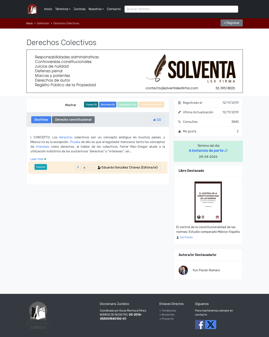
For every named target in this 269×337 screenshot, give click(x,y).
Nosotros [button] (95, 9)
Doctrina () (108, 104)
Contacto (114, 9)
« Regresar (232, 23)
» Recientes (167, 314)
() (157, 119)
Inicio (48, 9)
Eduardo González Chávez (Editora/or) (127, 167)
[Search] (181, 9)
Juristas (80, 9)
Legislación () (127, 104)
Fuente (40, 167)
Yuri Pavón (186, 237)
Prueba (75, 142)
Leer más (38, 159)
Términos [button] (61, 9)
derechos (66, 137)
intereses (42, 146)
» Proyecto (166, 318)
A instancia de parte (208, 150)
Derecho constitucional (73, 119)
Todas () (91, 104)
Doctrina (41, 119)
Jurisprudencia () (151, 104)
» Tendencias (167, 310)
